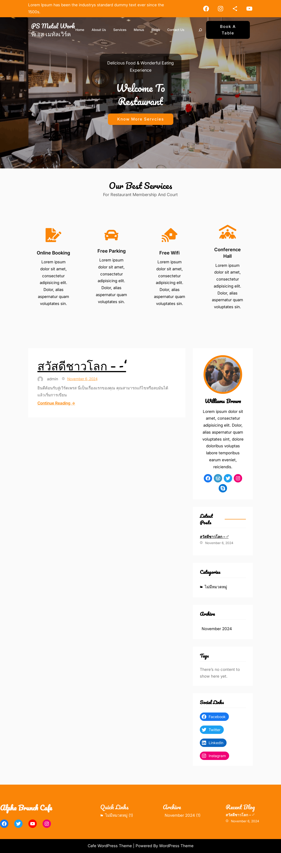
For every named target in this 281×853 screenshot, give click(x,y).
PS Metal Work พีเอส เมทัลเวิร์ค (53, 30)
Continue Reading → (56, 403)
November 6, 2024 (82, 379)
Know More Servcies (140, 119)
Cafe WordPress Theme (110, 845)
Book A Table (228, 30)
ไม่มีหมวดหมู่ (216, 587)
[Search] (200, 30)
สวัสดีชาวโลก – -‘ (81, 365)
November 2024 (217, 628)
